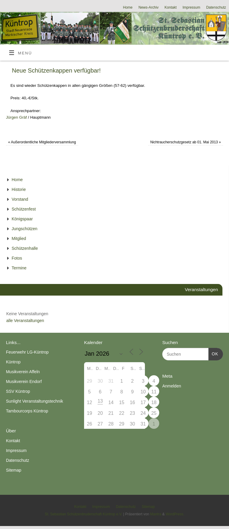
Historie (19, 189)
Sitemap (13, 470)
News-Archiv (149, 7)
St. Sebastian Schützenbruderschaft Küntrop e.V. (83, 514)
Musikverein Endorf (24, 381)
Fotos (17, 258)
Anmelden (171, 386)
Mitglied (19, 238)
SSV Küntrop (18, 391)
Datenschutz (216, 7)
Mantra (155, 514)
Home (128, 7)
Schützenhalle (25, 248)
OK (213, 353)
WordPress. (174, 514)
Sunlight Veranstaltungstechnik (34, 401)
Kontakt (171, 7)
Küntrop (13, 362)
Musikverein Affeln (23, 371)
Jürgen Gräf (16, 117)
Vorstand (20, 199)
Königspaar (22, 218)
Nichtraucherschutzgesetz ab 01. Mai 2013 (185, 142)
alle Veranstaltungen (25, 320)
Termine (19, 268)
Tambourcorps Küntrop (27, 411)
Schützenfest (24, 209)
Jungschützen (24, 228)
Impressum (191, 7)
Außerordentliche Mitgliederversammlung (42, 142)
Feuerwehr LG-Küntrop (27, 352)
